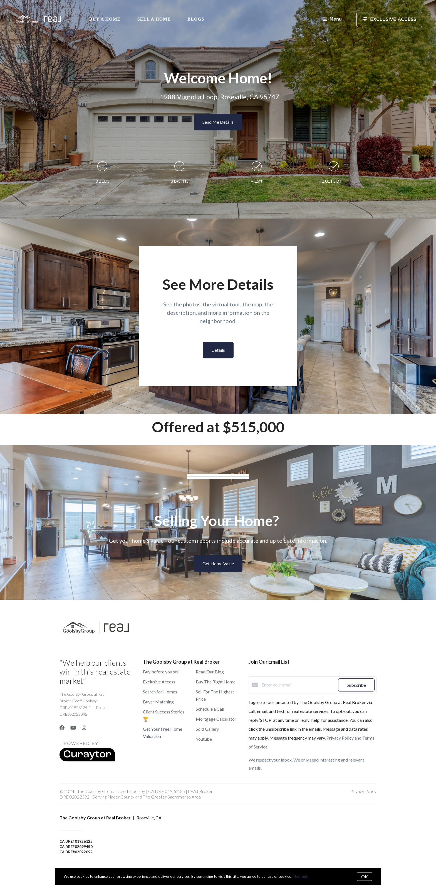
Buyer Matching (158, 701)
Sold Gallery (207, 729)
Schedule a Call (210, 709)
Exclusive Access (159, 681)
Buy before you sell (161, 671)
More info (300, 876)
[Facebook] (62, 728)
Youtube (204, 739)
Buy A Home (105, 19)
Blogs (195, 19)
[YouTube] (73, 728)
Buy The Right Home (216, 681)
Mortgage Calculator (216, 719)
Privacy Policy (363, 791)
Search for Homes (160, 691)
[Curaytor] (87, 759)
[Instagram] (84, 728)
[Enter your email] (298, 685)
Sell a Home (154, 19)
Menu (332, 20)
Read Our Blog (210, 671)
